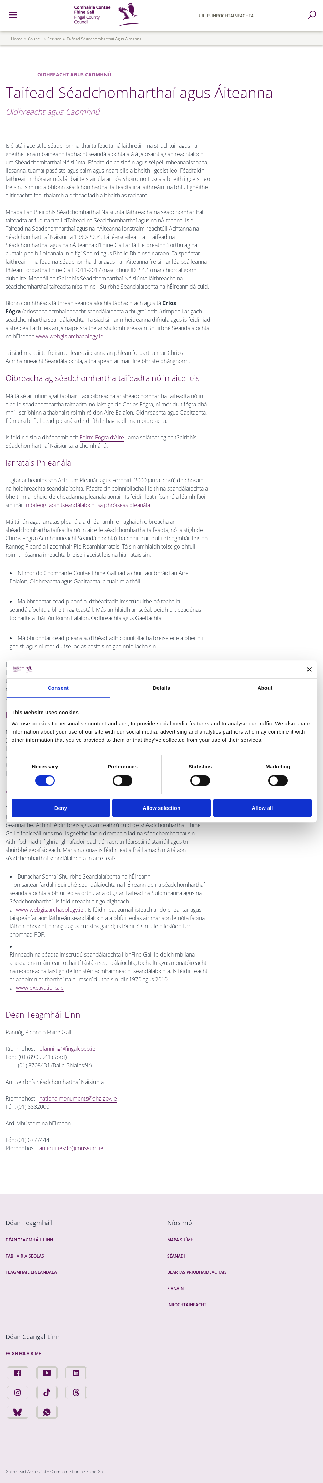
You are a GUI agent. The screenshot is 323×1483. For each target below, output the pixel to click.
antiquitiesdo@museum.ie (71, 1148)
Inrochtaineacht (186, 1305)
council (35, 39)
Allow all (262, 808)
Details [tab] (161, 688)
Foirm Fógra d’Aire (102, 437)
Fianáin (175, 1288)
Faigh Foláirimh (24, 1353)
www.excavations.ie (40, 987)
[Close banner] (309, 669)
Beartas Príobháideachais (197, 1272)
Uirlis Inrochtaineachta (225, 16)
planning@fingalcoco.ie (67, 1049)
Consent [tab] (58, 688)
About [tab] (265, 688)
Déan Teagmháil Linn (29, 1240)
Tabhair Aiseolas (25, 1256)
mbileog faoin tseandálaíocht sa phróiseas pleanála (88, 505)
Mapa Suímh (180, 1240)
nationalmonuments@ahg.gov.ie (78, 1098)
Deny (60, 808)
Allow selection (161, 808)
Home (17, 39)
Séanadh (177, 1256)
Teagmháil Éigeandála (31, 1272)
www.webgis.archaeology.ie (69, 336)
